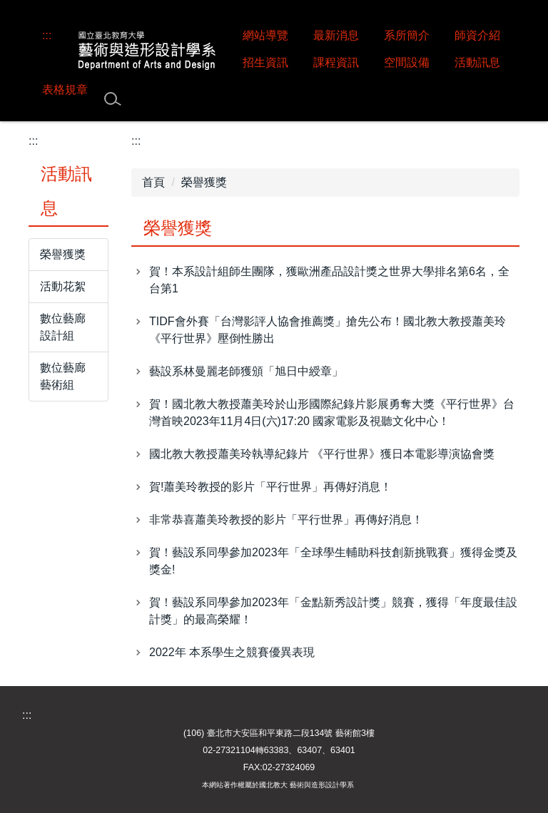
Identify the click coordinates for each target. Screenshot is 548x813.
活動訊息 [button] (477, 62)
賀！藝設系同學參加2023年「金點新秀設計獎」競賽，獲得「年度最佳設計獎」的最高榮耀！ (333, 610)
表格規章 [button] (65, 89)
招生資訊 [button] (265, 62)
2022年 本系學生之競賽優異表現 (232, 652)
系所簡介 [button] (407, 35)
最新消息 (336, 35)
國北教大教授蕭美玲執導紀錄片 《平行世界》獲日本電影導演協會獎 (321, 454)
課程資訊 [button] (336, 62)
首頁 (153, 182)
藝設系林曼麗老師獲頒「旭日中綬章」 (246, 371)
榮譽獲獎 (63, 254)
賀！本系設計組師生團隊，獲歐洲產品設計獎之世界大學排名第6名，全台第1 (329, 280)
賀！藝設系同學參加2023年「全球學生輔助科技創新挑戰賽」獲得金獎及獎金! (333, 561)
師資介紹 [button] (477, 35)
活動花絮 (63, 286)
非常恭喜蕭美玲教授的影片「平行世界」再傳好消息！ (286, 519)
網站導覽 (265, 35)
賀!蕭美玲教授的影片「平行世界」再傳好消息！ (270, 487)
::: (46, 35)
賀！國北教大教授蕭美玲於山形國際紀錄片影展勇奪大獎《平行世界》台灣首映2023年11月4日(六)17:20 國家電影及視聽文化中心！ (331, 412)
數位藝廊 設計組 (63, 327)
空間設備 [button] (407, 62)
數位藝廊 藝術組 (63, 376)
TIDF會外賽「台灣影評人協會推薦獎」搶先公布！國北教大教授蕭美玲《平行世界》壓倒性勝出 (327, 329)
